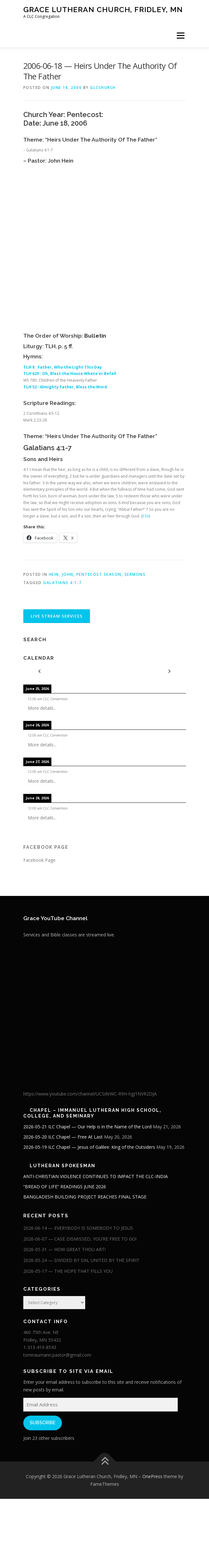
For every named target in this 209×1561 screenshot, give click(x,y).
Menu (180, 35)
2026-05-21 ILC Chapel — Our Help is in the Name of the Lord (87, 1127)
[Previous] (39, 671)
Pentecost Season (99, 574)
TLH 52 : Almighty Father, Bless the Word (65, 387)
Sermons (135, 574)
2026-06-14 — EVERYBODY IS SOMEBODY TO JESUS (78, 1228)
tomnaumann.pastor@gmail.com (57, 1355)
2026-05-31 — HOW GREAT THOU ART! (64, 1249)
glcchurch (103, 87)
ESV (145, 516)
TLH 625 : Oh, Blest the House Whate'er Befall (70, 373)
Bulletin (95, 336)
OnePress (152, 1476)
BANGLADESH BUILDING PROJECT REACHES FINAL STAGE (84, 1197)
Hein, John (61, 574)
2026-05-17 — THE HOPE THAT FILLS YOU (68, 1271)
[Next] (169, 671)
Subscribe (42, 1422)
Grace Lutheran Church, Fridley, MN (103, 9)
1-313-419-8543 (39, 1347)
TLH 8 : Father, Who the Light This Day (63, 367)
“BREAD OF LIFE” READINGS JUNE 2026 (64, 1187)
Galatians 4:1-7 (62, 582)
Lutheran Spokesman (62, 1165)
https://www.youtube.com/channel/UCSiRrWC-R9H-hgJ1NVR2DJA (90, 1094)
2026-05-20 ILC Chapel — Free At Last (63, 1137)
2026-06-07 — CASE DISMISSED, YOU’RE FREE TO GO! (80, 1239)
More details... (42, 708)
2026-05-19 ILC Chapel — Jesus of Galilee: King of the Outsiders (89, 1147)
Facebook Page (46, 847)
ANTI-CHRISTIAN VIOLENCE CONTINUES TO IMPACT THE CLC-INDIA (95, 1176)
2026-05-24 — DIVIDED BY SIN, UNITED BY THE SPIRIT (81, 1260)
